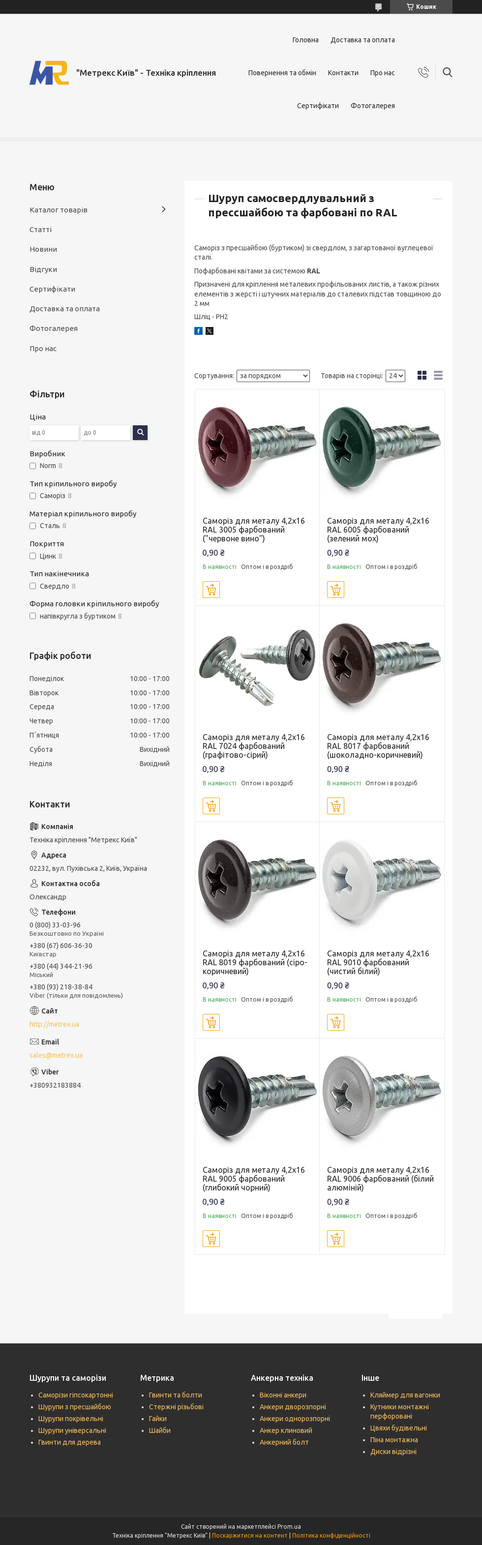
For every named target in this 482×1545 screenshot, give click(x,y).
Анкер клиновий (286, 1430)
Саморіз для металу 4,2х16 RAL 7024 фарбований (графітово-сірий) (254, 746)
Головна (306, 40)
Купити (211, 589)
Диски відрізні (393, 1452)
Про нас (382, 73)
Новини (43, 249)
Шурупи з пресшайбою (74, 1407)
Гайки (158, 1419)
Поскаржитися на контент (250, 1535)
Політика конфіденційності (331, 1535)
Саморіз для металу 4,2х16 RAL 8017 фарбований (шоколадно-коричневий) (378, 746)
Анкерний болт (284, 1442)
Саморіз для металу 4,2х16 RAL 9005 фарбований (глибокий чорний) (254, 1178)
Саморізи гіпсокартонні (75, 1395)
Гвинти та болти (175, 1395)
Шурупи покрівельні (70, 1419)
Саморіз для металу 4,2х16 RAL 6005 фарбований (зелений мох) (378, 529)
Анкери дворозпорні (293, 1407)
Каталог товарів (59, 210)
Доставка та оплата (363, 40)
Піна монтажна (394, 1440)
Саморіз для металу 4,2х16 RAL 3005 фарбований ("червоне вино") (254, 529)
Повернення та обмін (282, 73)
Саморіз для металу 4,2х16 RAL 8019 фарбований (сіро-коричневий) (255, 962)
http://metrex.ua (54, 1024)
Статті (41, 229)
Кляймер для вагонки (405, 1395)
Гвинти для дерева (69, 1442)
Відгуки (43, 269)
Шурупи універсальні (72, 1430)
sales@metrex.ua (56, 1055)
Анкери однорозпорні (295, 1419)
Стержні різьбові (176, 1407)
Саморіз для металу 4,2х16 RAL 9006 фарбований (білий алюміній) (380, 1178)
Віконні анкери (283, 1395)
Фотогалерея (373, 106)
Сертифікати (318, 106)
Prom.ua (289, 1526)
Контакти (343, 73)
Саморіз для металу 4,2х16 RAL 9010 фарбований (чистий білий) (378, 962)
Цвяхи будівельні (398, 1428)
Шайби (160, 1430)
